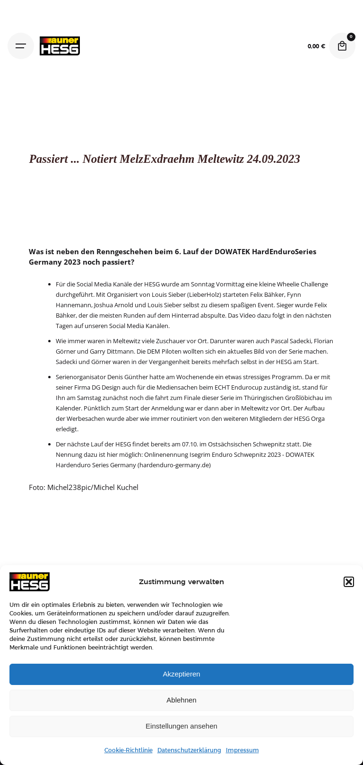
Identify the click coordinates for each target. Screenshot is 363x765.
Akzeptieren (181, 674)
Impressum (242, 750)
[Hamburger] (21, 46)
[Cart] (342, 46)
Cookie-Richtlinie (128, 750)
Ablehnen (181, 700)
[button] (349, 582)
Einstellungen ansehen (181, 726)
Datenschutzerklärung (189, 750)
